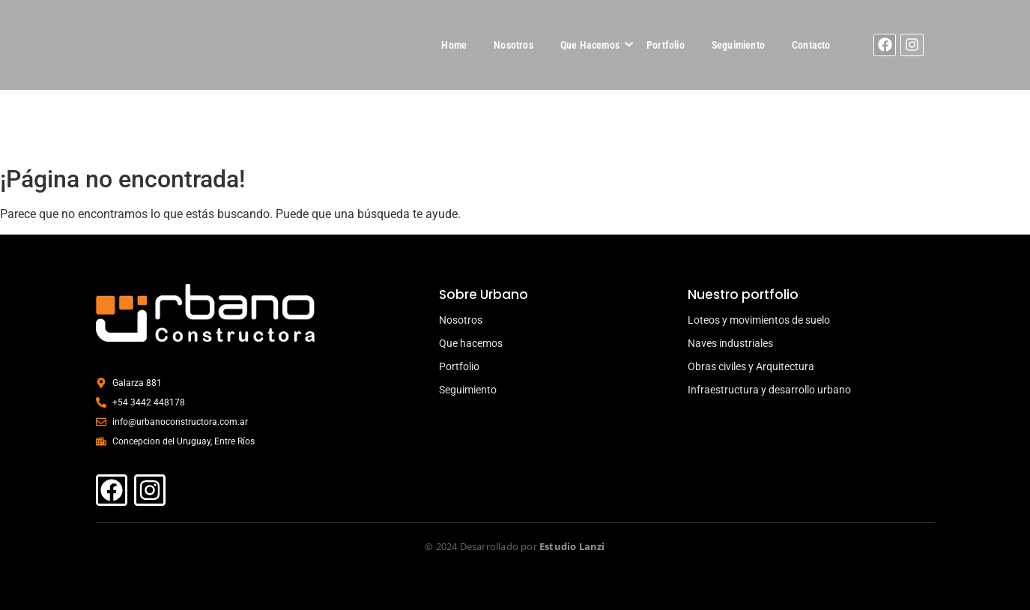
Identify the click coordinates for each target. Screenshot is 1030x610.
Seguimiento (738, 45)
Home (454, 45)
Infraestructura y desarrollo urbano (769, 390)
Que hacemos (471, 343)
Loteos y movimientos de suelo (759, 320)
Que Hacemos (589, 45)
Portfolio (665, 45)
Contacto (811, 45)
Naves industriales (730, 343)
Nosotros (513, 45)
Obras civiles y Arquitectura (751, 366)
